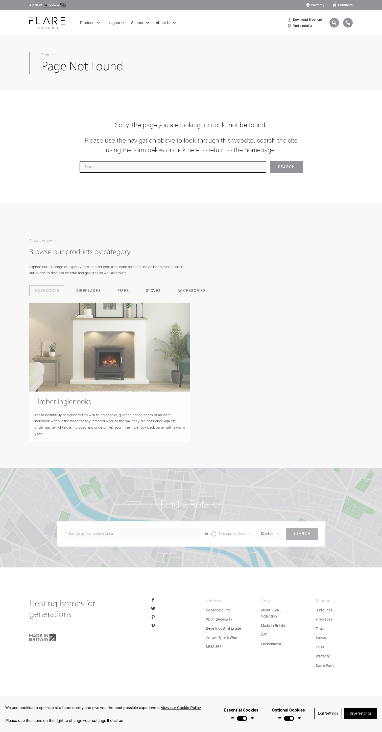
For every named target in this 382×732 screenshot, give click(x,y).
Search (302, 539)
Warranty (315, 5)
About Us (164, 22)
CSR (264, 634)
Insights (113, 22)
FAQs (320, 647)
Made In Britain (273, 625)
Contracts (342, 5)
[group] (109, 378)
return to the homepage (241, 150)
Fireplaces (324, 619)
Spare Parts (325, 665)
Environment (271, 644)
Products (88, 22)
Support (138, 22)
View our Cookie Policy (181, 709)
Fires (320, 628)
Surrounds (324, 610)
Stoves (321, 637)
